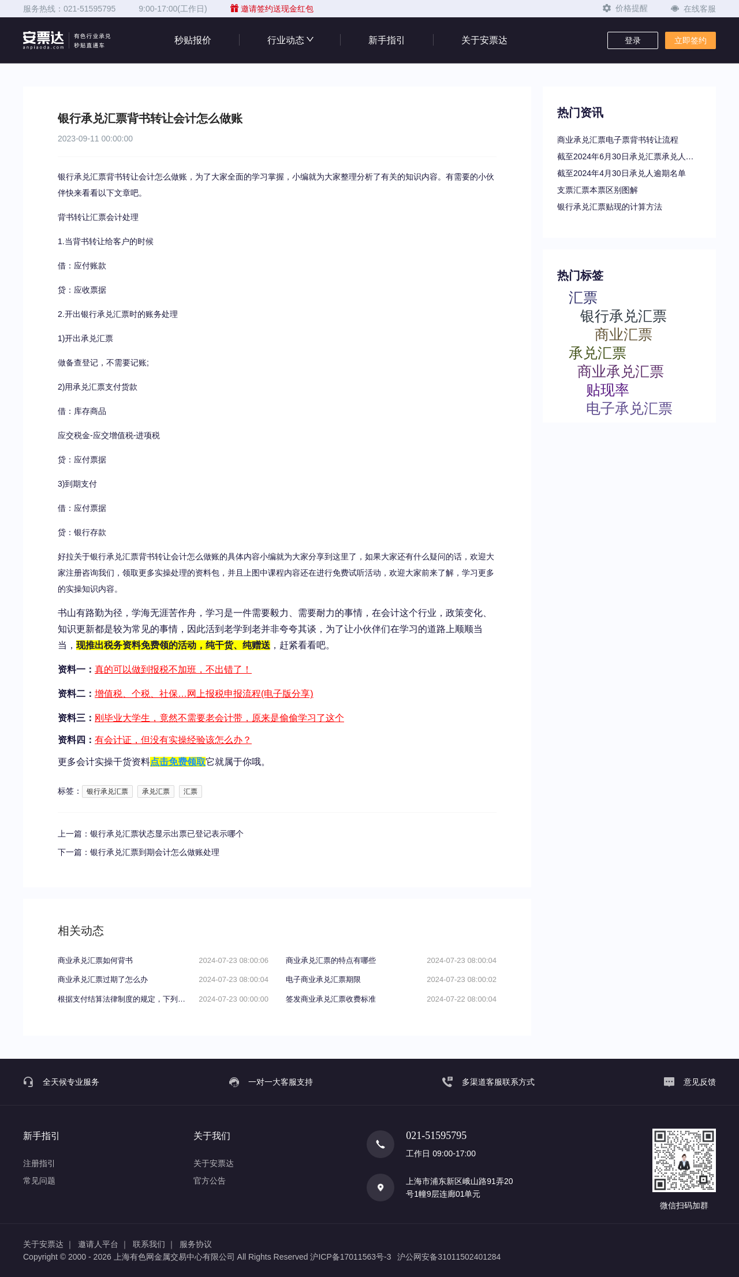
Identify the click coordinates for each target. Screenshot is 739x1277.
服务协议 (196, 1244)
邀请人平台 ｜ (103, 1244)
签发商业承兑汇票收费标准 (331, 999)
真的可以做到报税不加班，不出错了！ (173, 669)
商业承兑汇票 (620, 371)
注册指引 (39, 1163)
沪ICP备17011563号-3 (350, 1256)
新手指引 (386, 40)
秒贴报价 (192, 40)
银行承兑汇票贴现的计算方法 (609, 206)
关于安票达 (484, 40)
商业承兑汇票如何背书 (95, 960)
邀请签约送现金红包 (271, 8)
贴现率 (607, 389)
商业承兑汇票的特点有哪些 (331, 960)
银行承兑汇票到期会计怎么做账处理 (154, 852)
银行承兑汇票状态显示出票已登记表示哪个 (167, 833)
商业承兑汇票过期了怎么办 (103, 979)
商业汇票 (623, 334)
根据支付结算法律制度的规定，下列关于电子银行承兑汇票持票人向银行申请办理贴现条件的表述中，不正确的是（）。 (124, 999)
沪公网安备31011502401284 (449, 1256)
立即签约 (690, 40)
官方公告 (209, 1180)
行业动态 (289, 40)
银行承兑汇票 (107, 791)
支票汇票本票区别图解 (597, 190)
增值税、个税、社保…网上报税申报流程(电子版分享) (204, 694)
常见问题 (39, 1180)
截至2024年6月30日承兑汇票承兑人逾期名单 (629, 156)
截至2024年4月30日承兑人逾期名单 (621, 173)
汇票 (190, 791)
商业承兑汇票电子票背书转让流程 (617, 139)
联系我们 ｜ (154, 1244)
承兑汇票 (156, 791)
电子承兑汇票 (629, 408)
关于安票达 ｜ (48, 1244)
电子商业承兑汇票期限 (323, 979)
